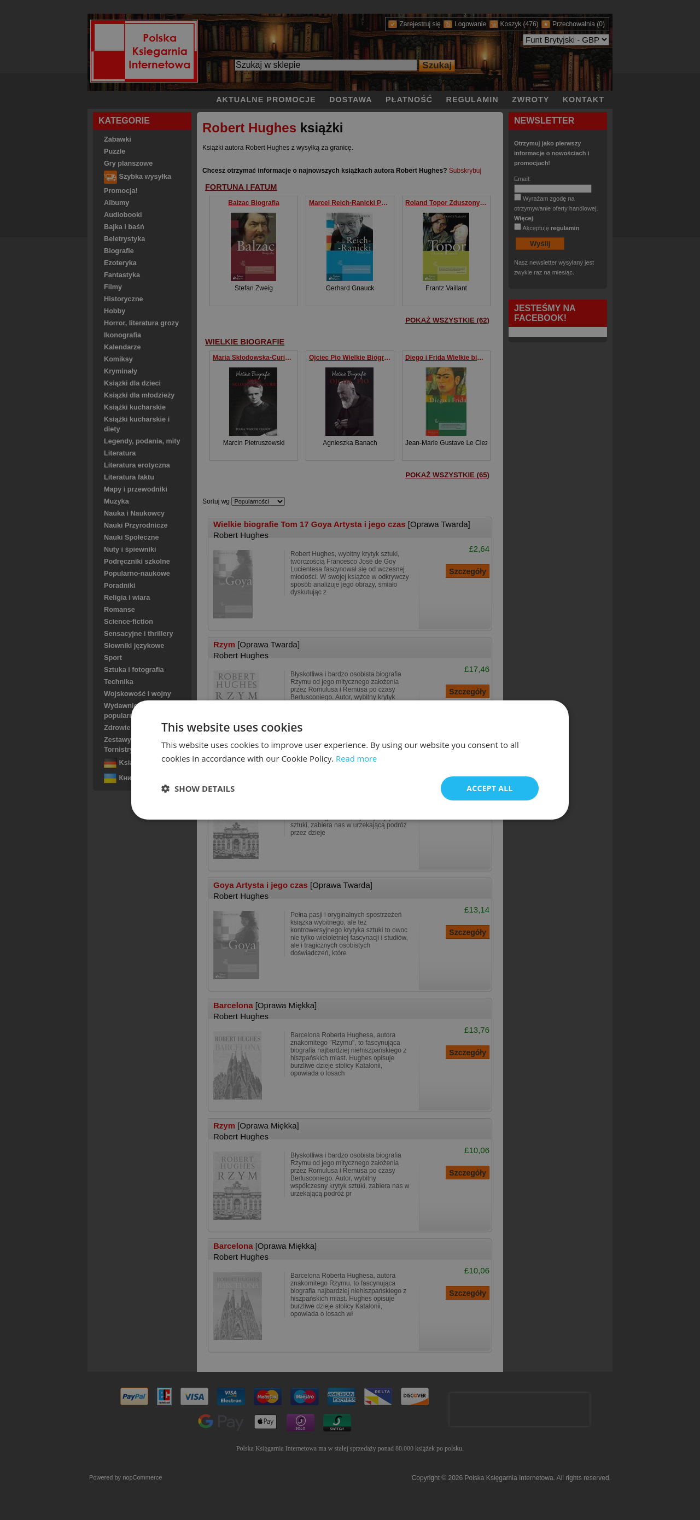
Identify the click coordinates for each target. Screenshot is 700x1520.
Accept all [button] (489, 788)
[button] (198, 788)
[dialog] (350, 760)
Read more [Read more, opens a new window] (357, 758)
